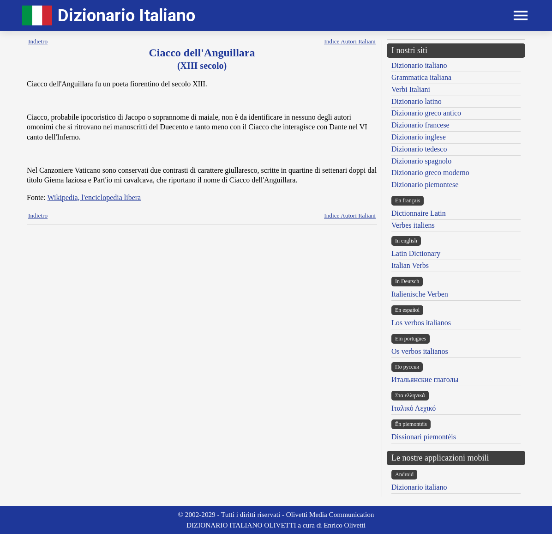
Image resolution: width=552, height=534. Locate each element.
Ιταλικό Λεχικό (413, 408)
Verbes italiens (413, 225)
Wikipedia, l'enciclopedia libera (94, 197)
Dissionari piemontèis (423, 437)
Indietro (38, 41)
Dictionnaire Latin (418, 213)
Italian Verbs (410, 265)
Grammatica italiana (421, 77)
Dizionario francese (420, 125)
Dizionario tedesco (419, 149)
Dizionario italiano (419, 65)
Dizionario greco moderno (430, 172)
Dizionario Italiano (126, 15)
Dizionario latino (416, 101)
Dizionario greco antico (426, 113)
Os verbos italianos (419, 351)
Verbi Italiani (410, 89)
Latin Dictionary (415, 253)
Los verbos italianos (421, 323)
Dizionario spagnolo (421, 161)
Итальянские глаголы (424, 379)
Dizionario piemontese (424, 184)
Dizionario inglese (418, 137)
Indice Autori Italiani (350, 41)
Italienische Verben (419, 294)
